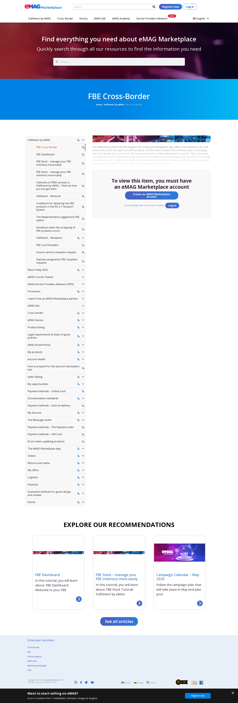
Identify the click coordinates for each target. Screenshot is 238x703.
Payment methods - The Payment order (51, 427)
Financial (33, 484)
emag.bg (140, 683)
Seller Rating (35, 377)
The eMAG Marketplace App (44, 448)
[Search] (154, 6)
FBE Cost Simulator (47, 245)
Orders (32, 456)
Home (99, 104)
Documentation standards (43, 398)
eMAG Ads (100, 18)
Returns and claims (39, 463)
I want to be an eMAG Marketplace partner (53, 298)
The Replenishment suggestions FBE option (57, 218)
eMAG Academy (121, 18)
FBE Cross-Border (46, 147)
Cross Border (33, 647)
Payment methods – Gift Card (45, 434)
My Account (34, 412)
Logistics (33, 477)
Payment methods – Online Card (46, 391)
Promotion (34, 291)
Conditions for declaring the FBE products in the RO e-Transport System (55, 207)
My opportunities (38, 384)
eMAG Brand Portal (39, 345)
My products (35, 352)
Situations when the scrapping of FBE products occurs (55, 229)
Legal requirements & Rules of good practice (49, 336)
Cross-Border (65, 18)
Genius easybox (34, 656)
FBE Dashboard (45, 154)
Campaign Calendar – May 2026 (177, 576)
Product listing (36, 327)
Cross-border (35, 313)
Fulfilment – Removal (48, 196)
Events (31, 502)
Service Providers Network (151, 18)
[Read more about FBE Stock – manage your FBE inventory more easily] (139, 603)
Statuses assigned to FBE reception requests (57, 261)
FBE (29, 652)
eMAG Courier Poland (40, 277)
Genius (83, 18)
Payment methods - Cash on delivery (49, 405)
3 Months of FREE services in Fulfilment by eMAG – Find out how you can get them (56, 186)
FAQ (29, 670)
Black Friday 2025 (38, 269)
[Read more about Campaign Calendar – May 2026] (200, 603)
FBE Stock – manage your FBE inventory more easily (53, 163)
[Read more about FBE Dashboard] (79, 599)
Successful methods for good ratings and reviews (49, 493)
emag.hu (153, 683)
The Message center (40, 420)
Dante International (52, 680)
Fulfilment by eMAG (39, 18)
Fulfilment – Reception (49, 238)
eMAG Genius (35, 320)
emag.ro (128, 683)
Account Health (36, 359)
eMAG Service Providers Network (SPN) (51, 284)
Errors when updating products (46, 441)
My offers (33, 470)
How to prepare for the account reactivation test (53, 368)
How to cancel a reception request (56, 252)
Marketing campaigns (36, 665)
